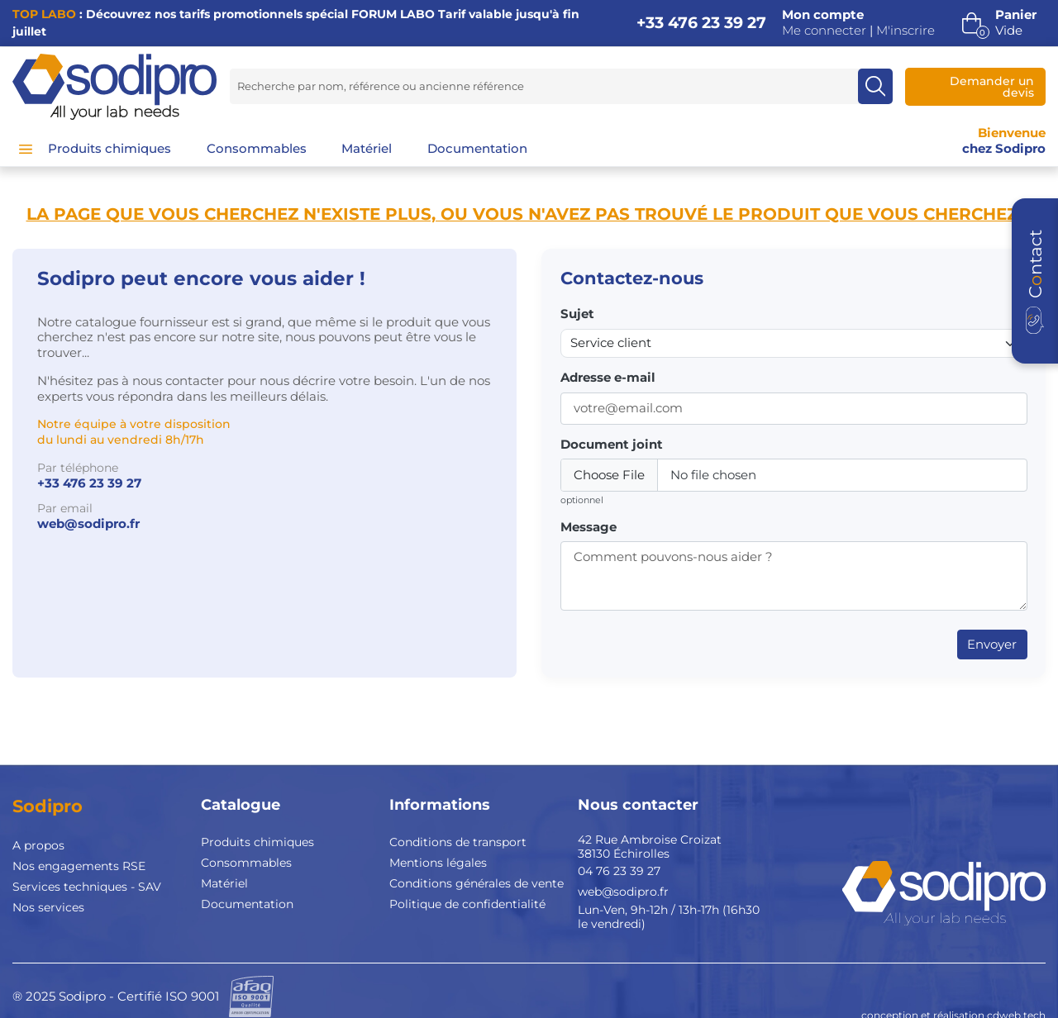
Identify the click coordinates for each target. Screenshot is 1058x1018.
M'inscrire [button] (905, 30)
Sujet (577, 314)
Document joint (611, 444)
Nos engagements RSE (78, 866)
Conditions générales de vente (476, 883)
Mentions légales (438, 862)
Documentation (247, 904)
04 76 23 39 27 (619, 870)
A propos (38, 845)
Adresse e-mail (607, 377)
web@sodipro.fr (88, 523)
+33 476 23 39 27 (701, 22)
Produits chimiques (257, 842)
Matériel (224, 883)
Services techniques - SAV (86, 886)
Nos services (48, 907)
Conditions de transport (458, 842)
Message (588, 527)
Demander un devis (992, 87)
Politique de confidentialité (467, 904)
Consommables (246, 862)
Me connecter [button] (824, 30)
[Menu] (25, 149)
